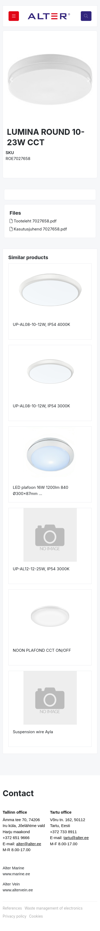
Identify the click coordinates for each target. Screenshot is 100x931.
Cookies (36, 916)
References (12, 908)
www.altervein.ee (18, 890)
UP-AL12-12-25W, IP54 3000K (41, 568)
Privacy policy (14, 916)
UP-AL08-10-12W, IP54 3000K (41, 405)
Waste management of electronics (53, 908)
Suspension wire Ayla (33, 731)
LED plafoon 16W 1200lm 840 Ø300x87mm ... (40, 490)
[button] (11, 79)
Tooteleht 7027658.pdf (33, 221)
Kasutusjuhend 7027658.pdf (38, 229)
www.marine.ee (16, 874)
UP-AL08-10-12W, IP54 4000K (41, 324)
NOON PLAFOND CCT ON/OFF (42, 650)
